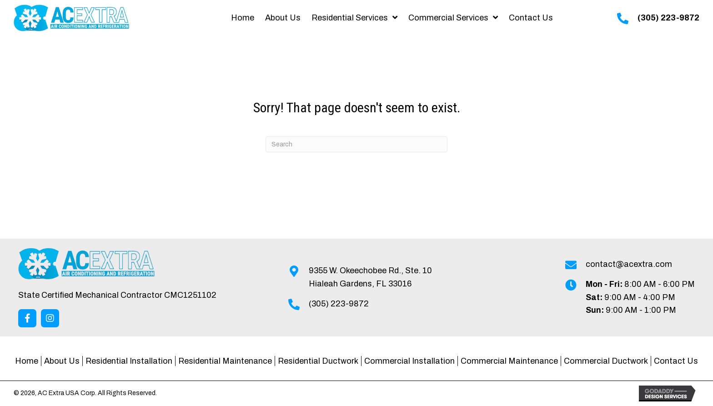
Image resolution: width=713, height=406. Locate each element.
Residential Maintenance (225, 361)
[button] (27, 318)
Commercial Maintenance (509, 361)
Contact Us (676, 361)
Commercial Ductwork (606, 361)
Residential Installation (128, 361)
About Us (62, 361)
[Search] (356, 144)
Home (26, 361)
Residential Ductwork (318, 361)
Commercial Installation (409, 361)
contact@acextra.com (629, 264)
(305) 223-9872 (668, 17)
